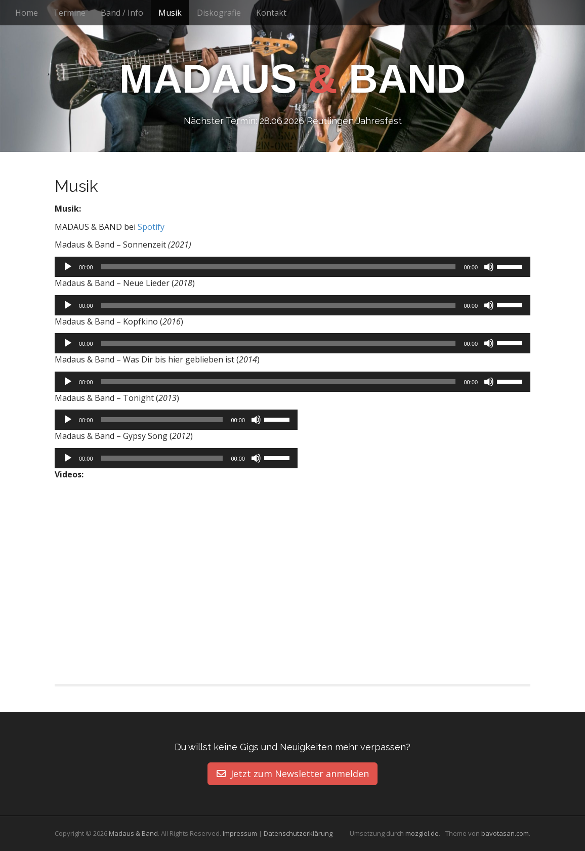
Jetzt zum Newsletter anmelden (293, 773)
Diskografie (219, 12)
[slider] (278, 266)
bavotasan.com (505, 833)
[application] (292, 267)
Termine (69, 12)
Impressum (240, 833)
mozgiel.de (422, 833)
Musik (170, 12)
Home (26, 12)
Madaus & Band (133, 833)
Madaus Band (292, 79)
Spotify (151, 226)
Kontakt (271, 12)
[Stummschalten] (489, 267)
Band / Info (122, 12)
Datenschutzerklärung (298, 833)
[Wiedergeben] (68, 267)
